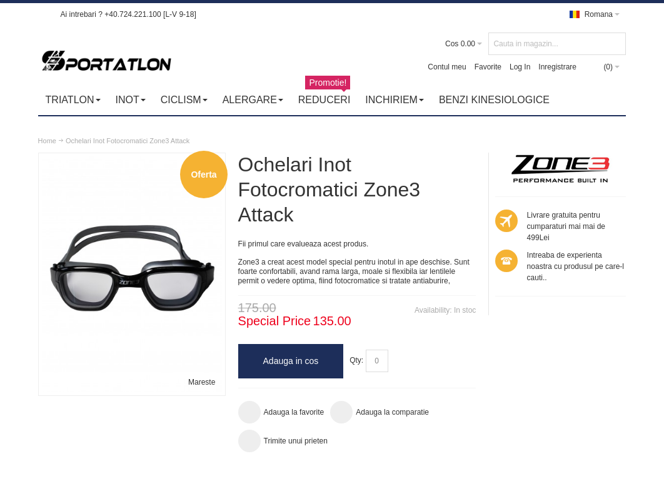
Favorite (488, 67)
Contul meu (447, 67)
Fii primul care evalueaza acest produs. (303, 244)
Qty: (356, 360)
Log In (520, 67)
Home (47, 140)
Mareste (201, 382)
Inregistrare (557, 67)
